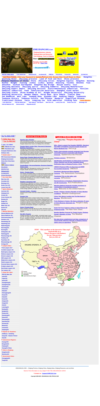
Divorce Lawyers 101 (7, 256)
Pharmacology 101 (6, 236)
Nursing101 (4, 229)
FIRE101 (51, 74)
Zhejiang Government (7, 159)
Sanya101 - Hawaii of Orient (9, 335)
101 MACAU (84, 74)
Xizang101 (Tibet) (6, 348)
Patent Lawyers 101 (6, 262)
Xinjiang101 (4, 346)
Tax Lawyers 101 (6, 270)
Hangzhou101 (5, 352)
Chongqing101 (5, 358)
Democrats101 (20, 104)
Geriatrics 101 (5, 219)
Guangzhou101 (5, 284)
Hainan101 (4, 288)
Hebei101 (4, 290)
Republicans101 (31, 104)
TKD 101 (3, 209)
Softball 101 (4, 203)
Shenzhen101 (5, 321)
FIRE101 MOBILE (7, 165)
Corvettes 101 (5, 181)
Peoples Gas (24, 196)
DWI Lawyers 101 (6, 258)
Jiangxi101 (4, 303)
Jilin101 (3, 305)
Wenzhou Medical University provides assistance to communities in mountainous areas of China (70, 187)
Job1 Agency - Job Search (36, 102)
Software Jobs (5, 153)
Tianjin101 (4, 360)
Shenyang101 (5, 319)
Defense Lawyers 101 (7, 254)
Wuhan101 (4, 325)
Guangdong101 (5, 282)
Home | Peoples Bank (26, 207)
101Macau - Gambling (7, 333)
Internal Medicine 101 (8, 104)
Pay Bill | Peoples (25, 214)
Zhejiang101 (5, 329)
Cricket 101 (4, 195)
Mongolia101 (5, 344)
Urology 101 (4, 244)
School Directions (6, 175)
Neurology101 (5, 227)
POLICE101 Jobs (8, 148)
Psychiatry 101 (5, 240)
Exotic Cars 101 (71, 102)
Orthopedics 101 (5, 231)
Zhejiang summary (60, 158)
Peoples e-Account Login (28, 181)
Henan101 (4, 295)
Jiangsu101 (4, 301)
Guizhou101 (5, 286)
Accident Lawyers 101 (7, 250)
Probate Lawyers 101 (7, 266)
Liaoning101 (5, 307)
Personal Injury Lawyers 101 (9, 264)
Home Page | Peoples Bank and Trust (31, 157)
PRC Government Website (8, 157)
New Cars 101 (49, 102)
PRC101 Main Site (6, 274)
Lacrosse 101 (5, 191)
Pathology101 (5, 234)
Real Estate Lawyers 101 (8, 268)
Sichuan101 (4, 323)
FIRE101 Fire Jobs (8, 146)
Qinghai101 (4, 311)
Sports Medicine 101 (7, 215)
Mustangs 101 (83, 102)
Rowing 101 (4, 199)
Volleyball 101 (5, 193)
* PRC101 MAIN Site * (20, 102)
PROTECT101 (5, 169)
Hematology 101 (5, 221)
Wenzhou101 (5, 354)
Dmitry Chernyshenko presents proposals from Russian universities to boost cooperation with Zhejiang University (71, 153)
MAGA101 (76, 74)
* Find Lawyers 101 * (7, 248)
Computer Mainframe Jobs (8, 151)
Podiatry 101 (4, 238)
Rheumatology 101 (6, 242)
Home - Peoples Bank (26, 172)
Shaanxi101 (4, 313)
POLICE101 (59, 74)
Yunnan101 (4, 327)
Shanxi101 (4, 317)
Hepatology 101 (5, 223)
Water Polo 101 (5, 205)
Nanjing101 (4, 309)
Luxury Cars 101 (60, 102)
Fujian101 (4, 278)
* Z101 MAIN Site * (21, 74)
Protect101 (68, 74)
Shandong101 (5, 315)
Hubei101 (4, 297)
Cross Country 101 (6, 197)
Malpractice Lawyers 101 (8, 260)
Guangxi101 (5, 342)
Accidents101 (42, 74)
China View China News (7, 161)
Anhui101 (4, 276)
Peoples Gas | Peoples (27, 139)
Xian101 (3, 338)
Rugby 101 (4, 201)
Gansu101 (4, 280)
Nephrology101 (5, 225)
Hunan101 (4, 299)
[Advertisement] (40, 24)
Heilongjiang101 (6, 293)
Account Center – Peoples (28, 191)
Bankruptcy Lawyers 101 (8, 252)
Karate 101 (4, 207)
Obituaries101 (32, 74)
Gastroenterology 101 (7, 217)
